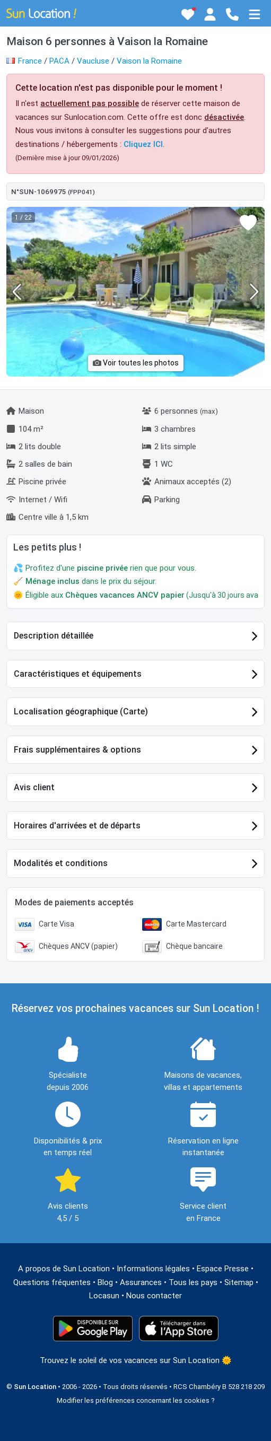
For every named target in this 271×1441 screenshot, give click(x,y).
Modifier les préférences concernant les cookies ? (136, 1400)
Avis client (34, 787)
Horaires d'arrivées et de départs (77, 825)
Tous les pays (193, 1282)
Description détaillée (53, 636)
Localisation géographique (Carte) (81, 711)
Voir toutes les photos (136, 363)
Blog (105, 1282)
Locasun (104, 1295)
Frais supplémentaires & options (77, 750)
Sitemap (238, 1282)
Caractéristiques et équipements (78, 674)
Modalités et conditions (61, 863)
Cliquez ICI (143, 144)
